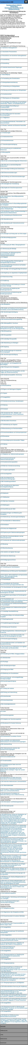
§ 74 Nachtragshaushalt (6, 619)
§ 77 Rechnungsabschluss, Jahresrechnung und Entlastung (13, 631)
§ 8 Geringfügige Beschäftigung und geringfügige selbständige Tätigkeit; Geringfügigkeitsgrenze (13, 102)
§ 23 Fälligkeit (4, 257)
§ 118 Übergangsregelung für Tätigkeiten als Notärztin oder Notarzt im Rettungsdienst (12, 943)
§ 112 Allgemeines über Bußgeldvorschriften (12, 912)
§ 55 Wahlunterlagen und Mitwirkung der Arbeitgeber (11, 513)
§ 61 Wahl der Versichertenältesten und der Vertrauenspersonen (11, 537)
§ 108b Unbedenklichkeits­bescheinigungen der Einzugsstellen (12, 873)
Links (1, 1034)
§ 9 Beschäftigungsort (6, 109)
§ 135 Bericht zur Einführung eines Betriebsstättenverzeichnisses (9, 1016)
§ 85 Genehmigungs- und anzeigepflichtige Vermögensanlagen (11, 678)
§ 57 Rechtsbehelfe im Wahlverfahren (10, 520)
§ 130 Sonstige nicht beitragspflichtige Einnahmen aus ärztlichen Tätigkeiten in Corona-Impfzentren (13, 995)
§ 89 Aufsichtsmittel (5, 696)
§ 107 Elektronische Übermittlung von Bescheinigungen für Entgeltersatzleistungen (12, 860)
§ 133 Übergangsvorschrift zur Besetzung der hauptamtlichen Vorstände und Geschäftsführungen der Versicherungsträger (14, 1008)
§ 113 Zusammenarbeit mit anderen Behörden (12, 916)
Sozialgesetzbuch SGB (6, 2)
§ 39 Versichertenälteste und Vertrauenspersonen (13, 432)
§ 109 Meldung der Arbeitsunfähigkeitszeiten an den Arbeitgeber (13, 877)
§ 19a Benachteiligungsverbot (8, 237)
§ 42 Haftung (3, 444)
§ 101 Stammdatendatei (6, 785)
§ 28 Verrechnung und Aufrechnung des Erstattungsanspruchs (10, 293)
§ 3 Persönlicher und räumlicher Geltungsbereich (13, 55)
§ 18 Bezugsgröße (5, 152)
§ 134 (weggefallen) (5, 1011)
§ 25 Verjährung (4, 280)
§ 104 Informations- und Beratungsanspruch (12, 802)
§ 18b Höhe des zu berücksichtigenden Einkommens (10, 165)
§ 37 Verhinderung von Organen (8, 424)
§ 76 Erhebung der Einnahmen (8, 627)
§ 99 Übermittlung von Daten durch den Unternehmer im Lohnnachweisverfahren (11, 778)
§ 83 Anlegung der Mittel (6, 669)
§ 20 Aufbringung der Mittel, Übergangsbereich (12, 244)
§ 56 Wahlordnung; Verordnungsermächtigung (12, 516)
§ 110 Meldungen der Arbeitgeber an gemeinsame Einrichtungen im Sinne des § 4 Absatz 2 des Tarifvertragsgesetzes (13, 887)
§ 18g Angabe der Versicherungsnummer (11, 187)
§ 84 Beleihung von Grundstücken (9, 673)
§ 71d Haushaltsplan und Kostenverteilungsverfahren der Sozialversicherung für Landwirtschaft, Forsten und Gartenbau (13, 600)
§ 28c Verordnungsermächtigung (9, 312)
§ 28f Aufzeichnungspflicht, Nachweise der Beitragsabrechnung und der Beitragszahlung (12, 328)
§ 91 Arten (3, 711)
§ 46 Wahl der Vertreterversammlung (10, 466)
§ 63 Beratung (4, 544)
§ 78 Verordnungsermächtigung (8, 638)
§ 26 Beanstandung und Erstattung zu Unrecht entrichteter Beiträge (12, 285)
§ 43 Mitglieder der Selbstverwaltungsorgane (12, 454)
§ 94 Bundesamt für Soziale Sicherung (10, 723)
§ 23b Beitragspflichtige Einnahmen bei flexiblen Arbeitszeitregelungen (13, 265)
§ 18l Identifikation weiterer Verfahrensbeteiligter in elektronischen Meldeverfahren (13, 212)
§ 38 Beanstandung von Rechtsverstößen (11, 428)
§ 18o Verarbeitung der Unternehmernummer (12, 223)
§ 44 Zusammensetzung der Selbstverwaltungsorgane (7, 458)
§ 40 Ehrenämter (4, 436)
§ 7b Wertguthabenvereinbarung (8, 82)
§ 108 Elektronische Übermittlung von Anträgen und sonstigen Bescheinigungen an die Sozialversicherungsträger (12, 865)
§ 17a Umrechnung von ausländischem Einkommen (10, 149)
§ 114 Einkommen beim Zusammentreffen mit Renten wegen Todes (12, 924)
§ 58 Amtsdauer (4, 524)
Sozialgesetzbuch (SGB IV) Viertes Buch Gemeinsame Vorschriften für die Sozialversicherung (14, 7)
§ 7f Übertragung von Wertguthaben (9, 98)
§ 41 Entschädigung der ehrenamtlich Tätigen (12, 440)
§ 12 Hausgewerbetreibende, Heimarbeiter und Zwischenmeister (12, 122)
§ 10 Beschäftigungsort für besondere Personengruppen (10, 114)
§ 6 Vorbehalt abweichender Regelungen (11, 67)
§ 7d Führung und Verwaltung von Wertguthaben (13, 90)
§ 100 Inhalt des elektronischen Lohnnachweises (13, 781)
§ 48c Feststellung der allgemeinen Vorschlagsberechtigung (9, 486)
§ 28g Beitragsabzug (5, 331)
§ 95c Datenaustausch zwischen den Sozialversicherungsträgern (10, 748)
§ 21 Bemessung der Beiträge (8, 248)
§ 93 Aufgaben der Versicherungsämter (10, 719)
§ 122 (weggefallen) (5, 959)
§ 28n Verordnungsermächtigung (9, 354)
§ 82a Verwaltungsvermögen (8, 665)
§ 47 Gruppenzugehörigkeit (7, 469)
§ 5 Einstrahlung (4, 63)
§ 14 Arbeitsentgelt (5, 132)
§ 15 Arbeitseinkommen (6, 136)
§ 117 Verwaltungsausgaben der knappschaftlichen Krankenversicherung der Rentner (13, 939)
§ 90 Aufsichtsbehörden (6, 700)
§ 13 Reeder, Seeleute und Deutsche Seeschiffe (13, 125)
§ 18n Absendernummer (6, 219)
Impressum (3, 1042)
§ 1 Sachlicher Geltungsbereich (8, 47)
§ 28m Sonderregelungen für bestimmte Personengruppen (10, 351)
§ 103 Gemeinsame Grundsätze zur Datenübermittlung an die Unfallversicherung (12, 794)
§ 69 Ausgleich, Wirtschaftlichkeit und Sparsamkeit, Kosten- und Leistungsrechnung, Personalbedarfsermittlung (13, 576)
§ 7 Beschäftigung (5, 74)
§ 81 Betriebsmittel (5, 657)
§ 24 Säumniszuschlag (6, 276)
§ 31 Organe (3, 393)
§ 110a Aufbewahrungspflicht (8, 893)
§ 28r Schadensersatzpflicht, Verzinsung (11, 375)
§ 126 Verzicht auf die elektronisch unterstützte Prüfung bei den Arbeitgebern (12, 979)
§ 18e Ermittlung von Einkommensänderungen (12, 176)
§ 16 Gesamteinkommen (6, 140)
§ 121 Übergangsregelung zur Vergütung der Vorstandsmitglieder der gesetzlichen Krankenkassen (12, 956)
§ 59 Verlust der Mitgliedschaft (8, 528)
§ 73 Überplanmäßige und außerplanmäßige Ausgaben (12, 616)
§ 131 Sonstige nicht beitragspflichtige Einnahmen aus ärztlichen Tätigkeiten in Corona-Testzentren (13, 999)
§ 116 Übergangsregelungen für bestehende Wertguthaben (12, 931)
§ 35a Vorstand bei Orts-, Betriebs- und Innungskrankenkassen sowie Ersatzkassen (12, 413)
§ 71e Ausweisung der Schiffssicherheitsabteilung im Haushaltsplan (13, 604)
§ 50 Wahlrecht (4, 493)
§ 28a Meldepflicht (5, 304)
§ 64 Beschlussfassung (6, 548)
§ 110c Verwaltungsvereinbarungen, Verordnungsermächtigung (9, 901)
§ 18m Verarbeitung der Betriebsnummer (11, 215)
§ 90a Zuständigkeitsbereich (7, 704)
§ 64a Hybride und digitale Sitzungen (10, 552)
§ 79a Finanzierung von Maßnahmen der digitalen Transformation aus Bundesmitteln (13, 647)
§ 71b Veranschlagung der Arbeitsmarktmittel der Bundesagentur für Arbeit (13, 592)
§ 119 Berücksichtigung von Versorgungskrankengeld (7, 947)
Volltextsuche (3, 1030)
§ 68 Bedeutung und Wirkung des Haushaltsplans (13, 571)
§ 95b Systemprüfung (6, 744)
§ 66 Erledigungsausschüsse (8, 559)
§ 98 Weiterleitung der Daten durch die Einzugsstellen (10, 765)
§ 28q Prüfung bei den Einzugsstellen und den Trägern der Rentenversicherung (12, 371)
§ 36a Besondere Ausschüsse (8, 420)
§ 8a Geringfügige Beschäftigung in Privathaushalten (9, 106)
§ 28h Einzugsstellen (5, 335)
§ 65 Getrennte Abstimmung (7, 556)
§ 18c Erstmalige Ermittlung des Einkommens (12, 168)
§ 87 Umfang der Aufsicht (7, 688)
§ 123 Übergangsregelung (7, 963)
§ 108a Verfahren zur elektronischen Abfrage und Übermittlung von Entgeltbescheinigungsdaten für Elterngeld (13, 870)
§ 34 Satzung (3, 405)
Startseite (2, 1026)
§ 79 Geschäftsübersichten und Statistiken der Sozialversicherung (12, 643)
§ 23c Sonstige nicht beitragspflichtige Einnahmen (13, 269)
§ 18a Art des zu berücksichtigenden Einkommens (13, 161)
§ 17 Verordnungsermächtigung (8, 144)
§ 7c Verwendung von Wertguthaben (10, 86)
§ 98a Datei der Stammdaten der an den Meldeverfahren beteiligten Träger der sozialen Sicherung (12, 770)
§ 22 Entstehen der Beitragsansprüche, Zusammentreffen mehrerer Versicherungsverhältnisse (10, 254)
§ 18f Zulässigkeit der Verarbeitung (9, 183)
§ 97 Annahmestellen (5, 760)
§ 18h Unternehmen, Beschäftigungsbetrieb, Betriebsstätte (12, 197)
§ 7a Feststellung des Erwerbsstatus (10, 78)
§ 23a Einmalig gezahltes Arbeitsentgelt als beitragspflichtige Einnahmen (11, 261)
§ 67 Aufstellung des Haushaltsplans (10, 567)
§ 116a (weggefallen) (5, 935)
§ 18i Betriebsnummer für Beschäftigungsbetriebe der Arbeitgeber (13, 204)
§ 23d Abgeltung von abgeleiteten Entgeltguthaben (13, 272)
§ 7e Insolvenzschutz (5, 94)
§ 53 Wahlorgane (4, 505)
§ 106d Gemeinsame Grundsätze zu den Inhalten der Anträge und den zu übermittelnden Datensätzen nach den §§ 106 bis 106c (13, 857)
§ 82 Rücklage (4, 661)
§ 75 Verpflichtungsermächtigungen (9, 623)
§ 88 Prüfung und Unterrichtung (8, 692)
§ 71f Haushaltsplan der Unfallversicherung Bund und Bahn (13, 608)
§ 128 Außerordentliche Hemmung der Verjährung (13, 986)
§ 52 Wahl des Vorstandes (7, 501)
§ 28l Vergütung (4, 346)
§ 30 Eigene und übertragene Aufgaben (10, 389)
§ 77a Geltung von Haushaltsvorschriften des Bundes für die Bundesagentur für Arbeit (12, 635)
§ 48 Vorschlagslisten (6, 473)
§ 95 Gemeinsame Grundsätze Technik (10, 736)
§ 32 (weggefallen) (5, 397)
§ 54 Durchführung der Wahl (7, 509)
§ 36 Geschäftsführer (5, 416)
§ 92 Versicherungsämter (7, 715)
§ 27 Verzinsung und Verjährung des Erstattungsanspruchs (10, 289)
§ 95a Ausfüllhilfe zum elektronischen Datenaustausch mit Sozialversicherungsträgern (13, 741)
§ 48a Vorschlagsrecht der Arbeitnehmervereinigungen (7, 478)
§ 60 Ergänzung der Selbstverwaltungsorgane (12, 532)
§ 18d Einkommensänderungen (8, 172)
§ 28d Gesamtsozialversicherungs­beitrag (11, 319)
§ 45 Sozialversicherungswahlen (8, 462)
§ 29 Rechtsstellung (5, 385)
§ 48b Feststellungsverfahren (8, 481)
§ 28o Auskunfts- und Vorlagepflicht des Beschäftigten (10, 364)
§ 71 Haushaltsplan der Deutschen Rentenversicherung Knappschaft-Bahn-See (12, 584)
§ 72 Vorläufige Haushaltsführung (9, 611)
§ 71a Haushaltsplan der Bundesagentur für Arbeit (13, 587)
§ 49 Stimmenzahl (5, 489)
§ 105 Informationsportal (6, 805)
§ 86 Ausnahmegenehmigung (8, 681)
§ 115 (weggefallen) (5, 927)
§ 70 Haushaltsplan (5, 579)
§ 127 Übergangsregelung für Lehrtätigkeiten (12, 982)
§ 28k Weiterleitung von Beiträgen (9, 342)
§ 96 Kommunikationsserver (7, 756)
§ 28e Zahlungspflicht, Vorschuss (9, 323)
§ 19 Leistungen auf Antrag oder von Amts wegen (13, 233)
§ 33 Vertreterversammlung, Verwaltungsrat (11, 401)
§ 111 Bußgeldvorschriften (7, 908)
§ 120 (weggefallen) (5, 950)
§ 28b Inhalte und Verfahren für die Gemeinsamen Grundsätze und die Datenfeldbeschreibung (13, 309)
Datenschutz (3, 1038)
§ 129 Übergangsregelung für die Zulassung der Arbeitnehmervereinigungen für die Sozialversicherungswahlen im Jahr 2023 (13, 992)
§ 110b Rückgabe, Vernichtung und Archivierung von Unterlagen (13, 897)
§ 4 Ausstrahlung (4, 59)
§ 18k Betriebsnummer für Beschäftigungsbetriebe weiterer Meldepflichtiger (13, 208)
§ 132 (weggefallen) (5, 1002)
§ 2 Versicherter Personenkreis (8, 51)
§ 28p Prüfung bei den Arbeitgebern (9, 367)
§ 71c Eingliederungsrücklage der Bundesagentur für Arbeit (13, 595)
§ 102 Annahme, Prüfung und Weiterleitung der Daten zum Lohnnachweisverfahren (12, 790)
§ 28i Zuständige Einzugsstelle (8, 339)
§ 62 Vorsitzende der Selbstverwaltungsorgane (12, 540)
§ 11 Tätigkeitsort (4, 117)
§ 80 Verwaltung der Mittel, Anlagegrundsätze (12, 653)
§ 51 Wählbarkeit (4, 497)
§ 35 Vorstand (4, 409)
